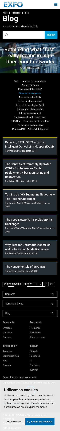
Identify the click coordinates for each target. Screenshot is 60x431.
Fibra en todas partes (30, 93)
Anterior (28, 283)
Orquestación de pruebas (36, 121)
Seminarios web (11, 356)
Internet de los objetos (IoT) (30, 105)
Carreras (7, 337)
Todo (16, 81)
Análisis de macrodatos (34, 81)
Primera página (12, 283)
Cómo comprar (37, 337)
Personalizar (14, 421)
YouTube (34, 365)
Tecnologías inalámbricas (30, 125)
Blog (5, 360)
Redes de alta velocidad (30, 101)
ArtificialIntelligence (38, 129)
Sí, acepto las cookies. (39, 421)
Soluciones (35, 332)
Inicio (5, 13)
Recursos (16, 13)
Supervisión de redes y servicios (30, 117)
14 (51, 283)
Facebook (35, 356)
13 (45, 283)
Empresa (7, 328)
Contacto (7, 332)
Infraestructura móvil (30, 113)
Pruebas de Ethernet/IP (30, 89)
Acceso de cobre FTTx (30, 97)
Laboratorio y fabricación (30, 109)
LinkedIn (34, 351)
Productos (35, 328)
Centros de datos (30, 85)
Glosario (7, 365)
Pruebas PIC (18, 129)
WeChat (34, 370)
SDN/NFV (15, 121)
